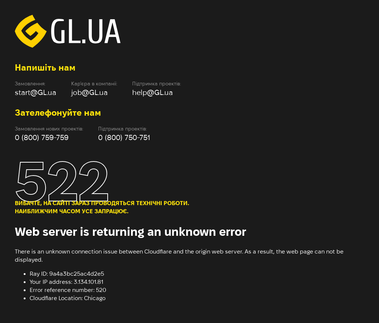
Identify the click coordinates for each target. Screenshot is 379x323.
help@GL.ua (152, 92)
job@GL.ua (89, 92)
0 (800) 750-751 (124, 137)
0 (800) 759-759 (41, 137)
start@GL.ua (35, 92)
